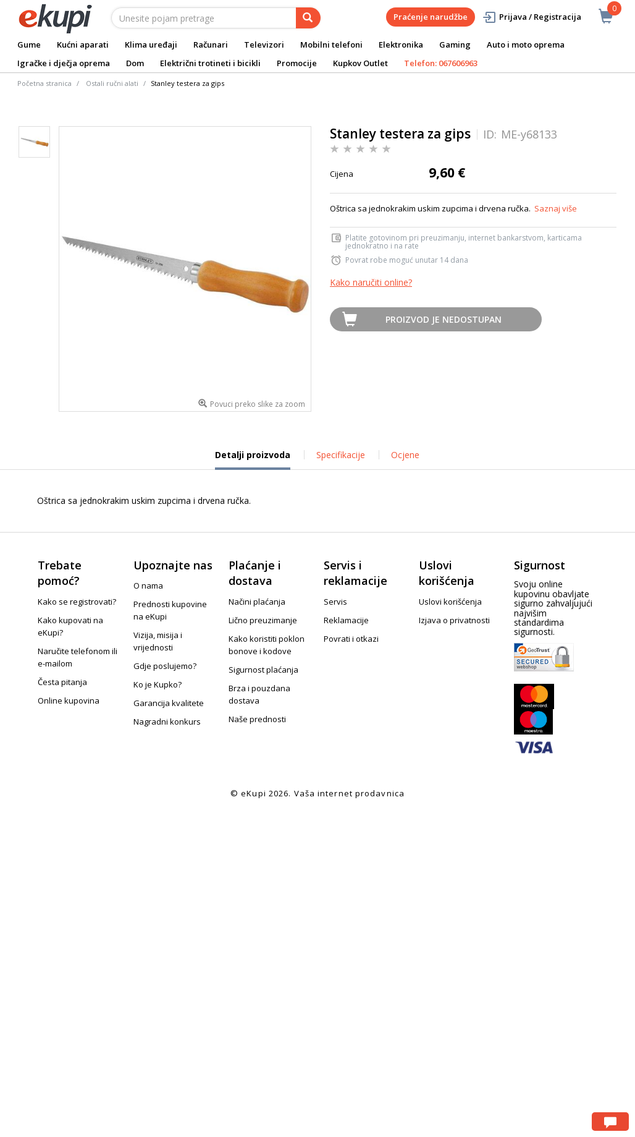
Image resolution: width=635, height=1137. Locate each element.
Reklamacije (346, 620)
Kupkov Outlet (360, 63)
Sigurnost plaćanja (263, 669)
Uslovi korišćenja (450, 601)
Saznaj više (555, 208)
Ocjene (405, 455)
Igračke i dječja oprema (63, 63)
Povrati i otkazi (351, 638)
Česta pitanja (62, 682)
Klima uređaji (151, 44)
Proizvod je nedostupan (443, 319)
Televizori (264, 44)
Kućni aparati (83, 44)
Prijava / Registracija (531, 17)
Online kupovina (68, 700)
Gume (29, 44)
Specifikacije (340, 455)
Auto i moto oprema (526, 44)
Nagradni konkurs (167, 721)
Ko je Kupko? (157, 684)
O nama (148, 585)
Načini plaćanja (257, 601)
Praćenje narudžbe (430, 16)
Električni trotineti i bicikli (210, 63)
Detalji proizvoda (252, 459)
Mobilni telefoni (331, 44)
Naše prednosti (257, 719)
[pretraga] (308, 17)
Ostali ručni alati (112, 83)
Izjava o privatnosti (454, 620)
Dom (135, 63)
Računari (210, 44)
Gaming (455, 44)
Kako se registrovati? (77, 601)
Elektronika (401, 44)
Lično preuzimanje (263, 620)
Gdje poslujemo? (164, 665)
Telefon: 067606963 (440, 63)
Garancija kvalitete (168, 703)
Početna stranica (44, 83)
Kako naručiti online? (371, 282)
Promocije (297, 63)
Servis (335, 601)
